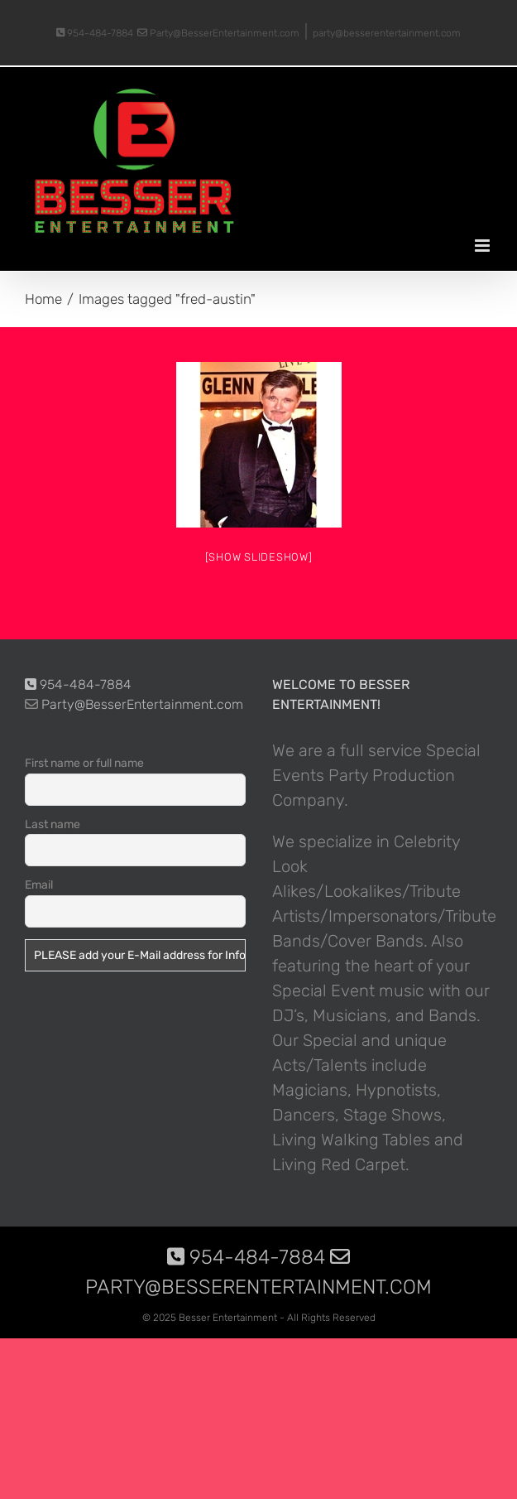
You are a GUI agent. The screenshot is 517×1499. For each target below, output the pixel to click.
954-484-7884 (95, 33)
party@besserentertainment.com (387, 33)
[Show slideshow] (259, 557)
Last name (52, 824)
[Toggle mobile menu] (483, 245)
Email (39, 885)
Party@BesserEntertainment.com (218, 33)
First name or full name (84, 763)
